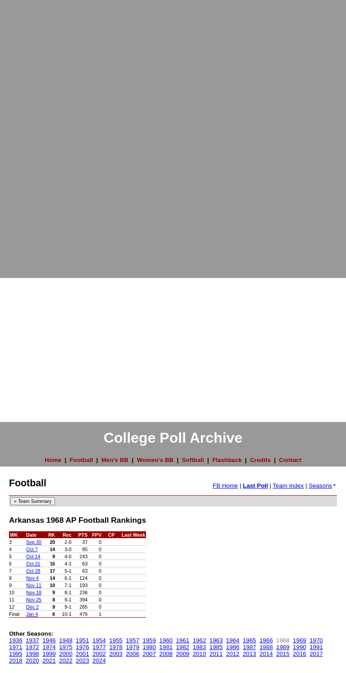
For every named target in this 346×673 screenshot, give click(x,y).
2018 (16, 660)
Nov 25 (33, 599)
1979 (132, 647)
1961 (183, 640)
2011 (216, 654)
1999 (49, 654)
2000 (66, 654)
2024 (99, 660)
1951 (82, 640)
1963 (216, 640)
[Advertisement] (36, 135)
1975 (66, 647)
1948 (66, 640)
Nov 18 (33, 592)
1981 (166, 647)
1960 (166, 640)
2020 (32, 660)
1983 (199, 647)
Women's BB (155, 460)
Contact (290, 460)
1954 (99, 640)
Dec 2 (32, 607)
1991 (316, 647)
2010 (199, 654)
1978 (116, 647)
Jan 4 (32, 614)
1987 (249, 647)
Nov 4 (32, 578)
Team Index (288, 485)
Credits (260, 460)
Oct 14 (33, 556)
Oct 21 (33, 563)
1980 (149, 647)
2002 (99, 654)
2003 (116, 654)
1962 (199, 640)
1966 (266, 640)
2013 (249, 654)
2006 (132, 654)
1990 (299, 647)
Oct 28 (33, 571)
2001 (82, 654)
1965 (249, 640)
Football (81, 460)
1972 (32, 647)
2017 (316, 654)
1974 (49, 647)
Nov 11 (33, 585)
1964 (233, 640)
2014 (266, 654)
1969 (299, 640)
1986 (233, 647)
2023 (82, 660)
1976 (82, 647)
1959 (149, 640)
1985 (216, 647)
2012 (233, 654)
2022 (66, 660)
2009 (183, 654)
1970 (316, 640)
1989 (283, 647)
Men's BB (114, 460)
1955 (116, 640)
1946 (49, 640)
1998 (32, 654)
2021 (49, 660)
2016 (299, 654)
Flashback (226, 460)
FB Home (225, 485)
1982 (183, 647)
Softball (193, 460)
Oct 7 (31, 549)
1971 (16, 647)
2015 (283, 654)
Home (53, 460)
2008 (166, 654)
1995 (16, 654)
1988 (266, 647)
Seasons (323, 485)
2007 (149, 654)
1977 (99, 647)
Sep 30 (33, 542)
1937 (32, 640)
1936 (16, 640)
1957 (132, 640)
